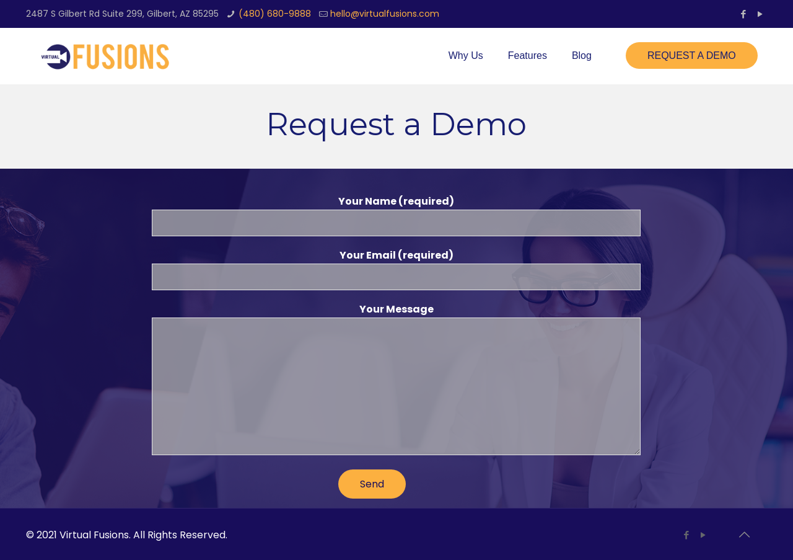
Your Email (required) (396, 269)
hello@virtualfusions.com (384, 13)
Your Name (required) (396, 215)
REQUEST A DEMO (691, 55)
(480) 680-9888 (275, 13)
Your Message (396, 378)
